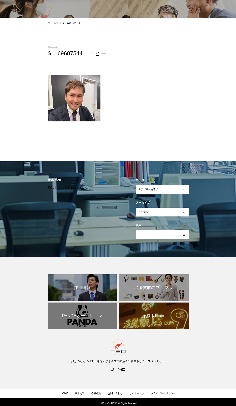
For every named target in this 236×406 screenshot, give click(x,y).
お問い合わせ (200, 9)
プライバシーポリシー (163, 393)
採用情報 (219, 9)
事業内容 (165, 9)
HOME (64, 393)
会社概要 (182, 9)
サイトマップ (136, 393)
